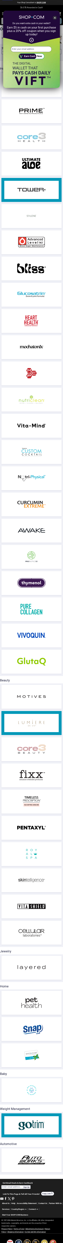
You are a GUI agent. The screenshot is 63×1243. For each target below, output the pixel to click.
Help (13, 1203)
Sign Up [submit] (26, 1187)
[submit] (31, 56)
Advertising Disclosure (34, 1229)
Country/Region (17, 1209)
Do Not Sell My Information (35, 1232)
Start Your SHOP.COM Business (15, 1215)
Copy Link (47, 1194)
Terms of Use (19, 1229)
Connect (32, 1209)
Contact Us (42, 1203)
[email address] (31, 49)
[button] (19, 1209)
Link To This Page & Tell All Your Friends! (21, 1193)
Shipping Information (15, 1232)
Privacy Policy (6, 1229)
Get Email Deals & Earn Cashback (18, 1183)
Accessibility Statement (27, 1203)
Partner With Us (55, 1203)
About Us (6, 1203)
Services (6, 1209)
